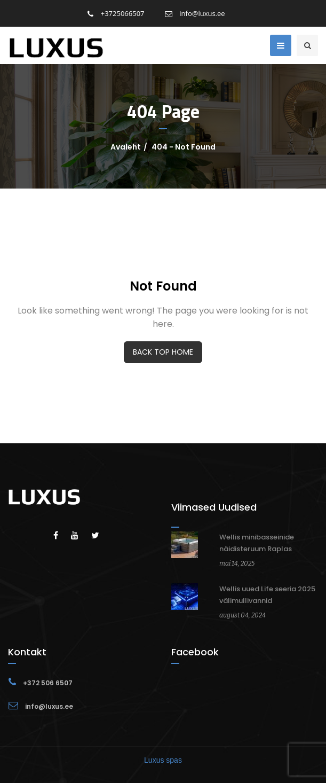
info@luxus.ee (195, 13)
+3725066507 (116, 13)
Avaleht (125, 147)
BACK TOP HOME (163, 352)
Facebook (195, 652)
